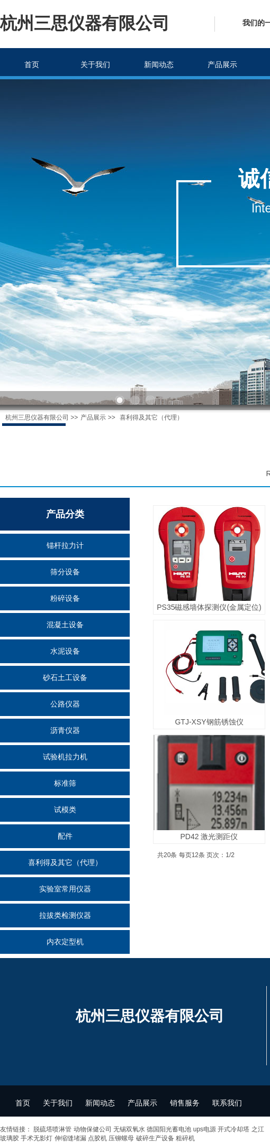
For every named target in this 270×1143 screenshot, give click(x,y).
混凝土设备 (65, 624)
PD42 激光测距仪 (209, 836)
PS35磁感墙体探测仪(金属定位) (209, 607)
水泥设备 (65, 651)
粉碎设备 (65, 598)
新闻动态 (159, 64)
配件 (65, 836)
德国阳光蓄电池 (169, 1129)
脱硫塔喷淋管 (52, 1129)
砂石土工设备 (65, 677)
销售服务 (185, 1103)
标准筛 (65, 783)
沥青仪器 (65, 730)
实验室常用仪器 (65, 889)
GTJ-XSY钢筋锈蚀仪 (209, 722)
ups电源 (204, 1129)
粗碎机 (185, 1138)
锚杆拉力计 (65, 545)
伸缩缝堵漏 (70, 1138)
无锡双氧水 (129, 1129)
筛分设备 (65, 572)
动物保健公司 (93, 1129)
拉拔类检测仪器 (65, 915)
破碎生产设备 (155, 1138)
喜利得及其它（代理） (65, 862)
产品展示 (222, 64)
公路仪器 (65, 704)
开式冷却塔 (233, 1129)
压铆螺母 (121, 1138)
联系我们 (227, 1103)
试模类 (65, 809)
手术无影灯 (36, 1138)
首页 (31, 64)
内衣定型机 (65, 941)
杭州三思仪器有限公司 (37, 417)
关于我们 (95, 64)
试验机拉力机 (65, 756)
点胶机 (97, 1138)
